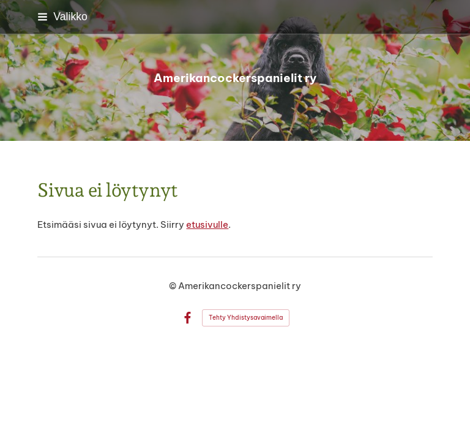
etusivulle (207, 224)
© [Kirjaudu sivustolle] (173, 286)
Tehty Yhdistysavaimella (246, 318)
